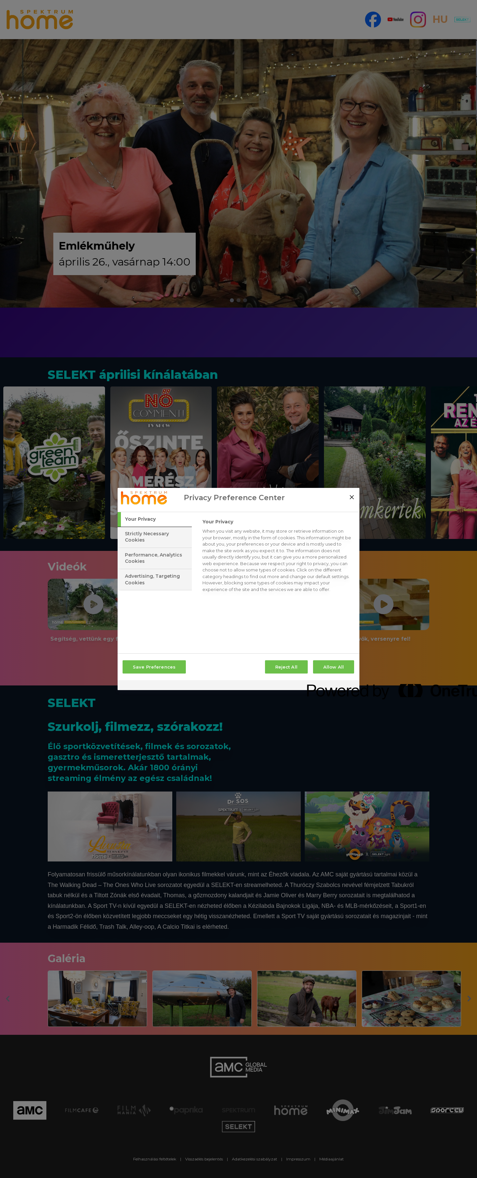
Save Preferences (154, 667)
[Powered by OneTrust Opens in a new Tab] (331, 686)
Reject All (286, 667)
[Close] (351, 497)
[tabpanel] (278, 557)
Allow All (333, 667)
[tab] (155, 519)
